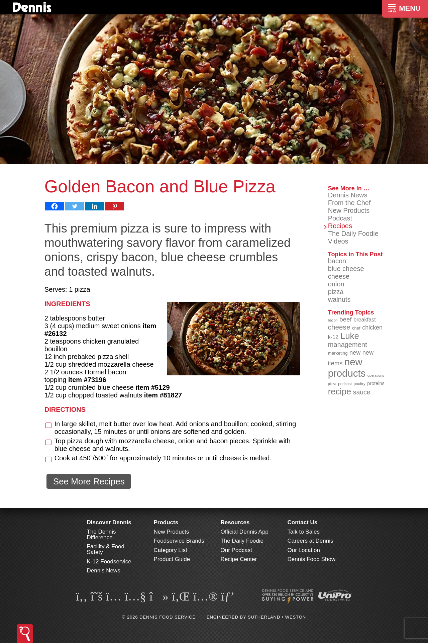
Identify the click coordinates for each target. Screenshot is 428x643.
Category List (170, 550)
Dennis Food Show (312, 559)
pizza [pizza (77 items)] (332, 384)
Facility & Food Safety (105, 549)
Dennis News (347, 195)
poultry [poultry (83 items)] (359, 383)
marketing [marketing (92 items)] (338, 353)
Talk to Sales (304, 532)
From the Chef (349, 202)
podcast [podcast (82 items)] (345, 383)
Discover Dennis (109, 522)
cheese (339, 276)
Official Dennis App (245, 532)
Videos (338, 241)
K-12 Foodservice (109, 561)
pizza (336, 291)
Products (166, 522)
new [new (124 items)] (354, 352)
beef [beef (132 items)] (345, 319)
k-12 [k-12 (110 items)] (333, 337)
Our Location (304, 550)
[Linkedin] (94, 206)
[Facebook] (54, 206)
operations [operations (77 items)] (375, 375)
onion (336, 284)
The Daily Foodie (353, 233)
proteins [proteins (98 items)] (375, 383)
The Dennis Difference (101, 535)
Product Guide (172, 559)
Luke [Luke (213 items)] (349, 336)
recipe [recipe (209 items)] (339, 391)
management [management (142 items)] (347, 344)
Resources (235, 522)
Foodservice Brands (179, 541)
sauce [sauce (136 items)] (361, 392)
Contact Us (303, 522)
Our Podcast (236, 550)
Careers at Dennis (310, 541)
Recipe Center (239, 559)
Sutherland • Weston (277, 617)
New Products (349, 210)
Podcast (340, 218)
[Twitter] (74, 206)
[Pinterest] (114, 206)
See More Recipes (89, 481)
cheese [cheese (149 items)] (339, 327)
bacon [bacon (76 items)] (333, 320)
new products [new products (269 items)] (347, 367)
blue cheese (346, 268)
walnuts (339, 299)
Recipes (340, 225)
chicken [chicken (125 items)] (372, 327)
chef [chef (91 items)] (356, 328)
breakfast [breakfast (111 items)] (364, 319)
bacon (337, 261)
